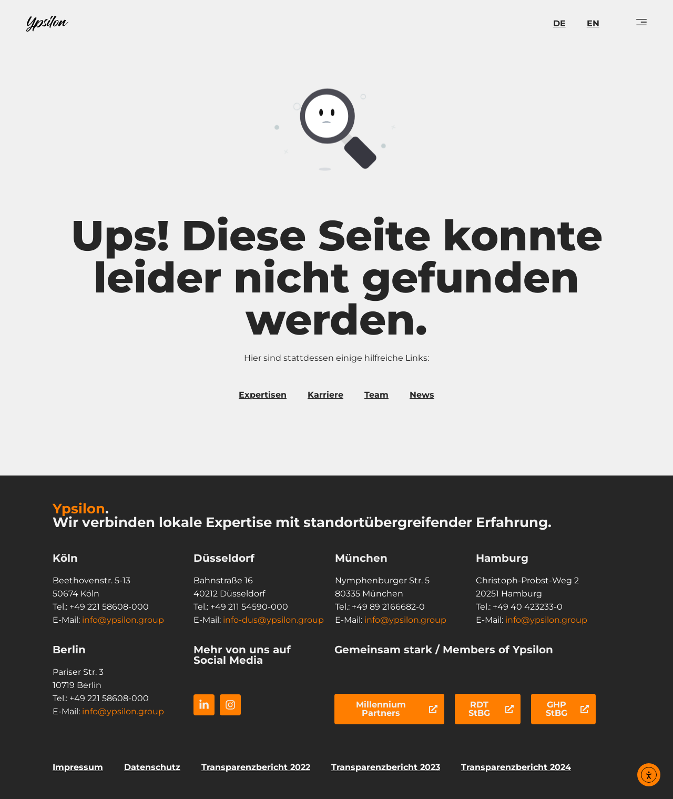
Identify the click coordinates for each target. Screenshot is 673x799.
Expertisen (263, 395)
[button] (23, 776)
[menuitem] (559, 24)
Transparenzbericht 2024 (516, 767)
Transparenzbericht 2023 (385, 767)
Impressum (78, 767)
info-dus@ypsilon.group (273, 620)
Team (376, 395)
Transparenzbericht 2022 (255, 767)
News (422, 395)
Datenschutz (152, 767)
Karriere (325, 395)
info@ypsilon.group (123, 620)
